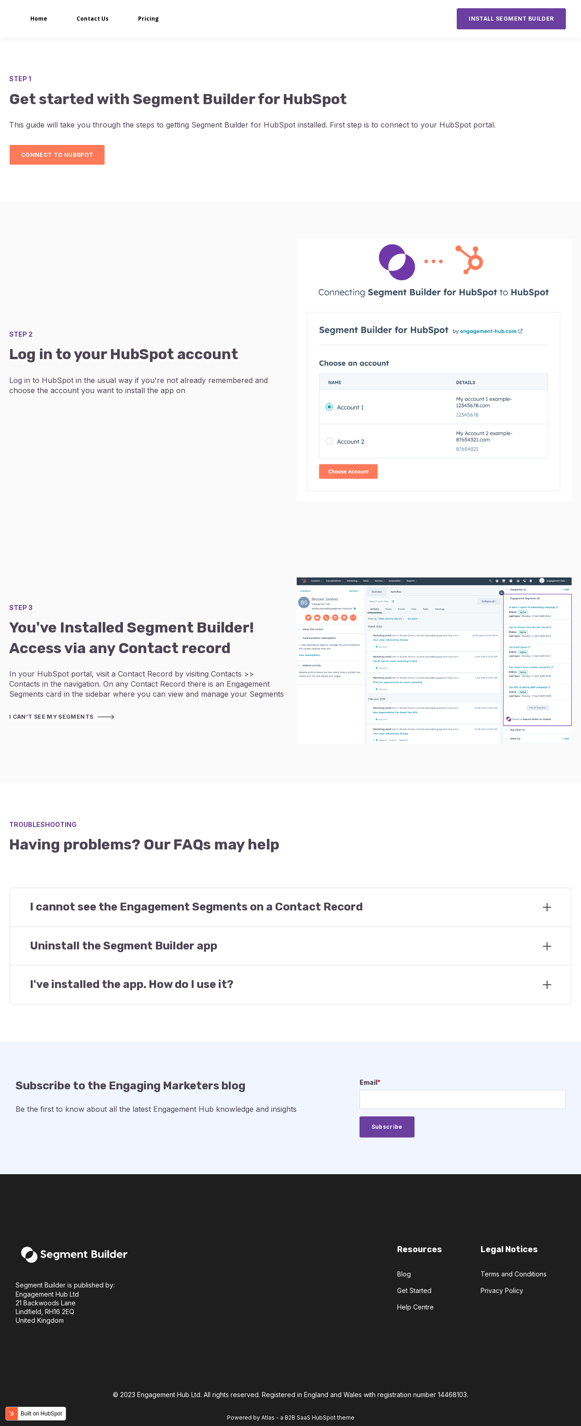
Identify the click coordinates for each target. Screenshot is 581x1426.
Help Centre (415, 1307)
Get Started (414, 1290)
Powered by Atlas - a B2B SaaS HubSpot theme (290, 1417)
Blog (404, 1274)
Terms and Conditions (514, 1274)
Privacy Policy (502, 1290)
